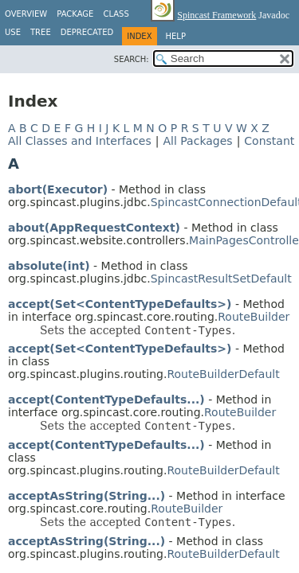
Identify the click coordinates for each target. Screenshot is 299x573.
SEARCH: (131, 59)
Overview (26, 14)
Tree (40, 32)
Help (176, 36)
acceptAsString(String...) (86, 495)
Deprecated (87, 32)
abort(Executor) (58, 189)
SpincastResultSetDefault (221, 278)
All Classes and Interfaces (79, 140)
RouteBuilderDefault (223, 374)
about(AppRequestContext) (94, 227)
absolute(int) (49, 265)
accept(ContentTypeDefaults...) (106, 399)
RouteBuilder (253, 316)
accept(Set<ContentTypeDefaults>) (119, 304)
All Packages (197, 140)
